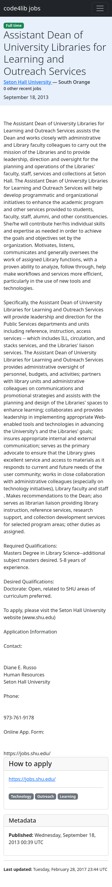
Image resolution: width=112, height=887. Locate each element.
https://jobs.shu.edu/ (32, 779)
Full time (14, 25)
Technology (21, 796)
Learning (68, 796)
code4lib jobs (22, 8)
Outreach (45, 796)
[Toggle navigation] (100, 8)
